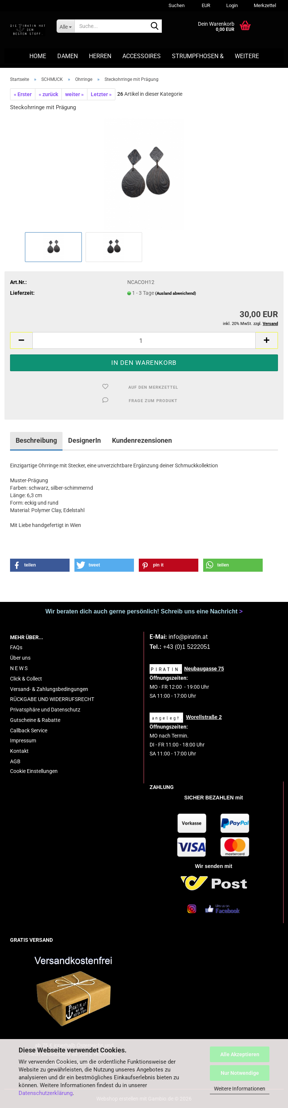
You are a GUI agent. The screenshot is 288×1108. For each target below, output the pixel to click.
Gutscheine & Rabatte (35, 720)
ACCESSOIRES (141, 56)
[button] (205, 5)
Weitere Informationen (239, 1089)
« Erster (23, 94)
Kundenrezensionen (142, 440)
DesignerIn (84, 440)
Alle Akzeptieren (239, 1054)
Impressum (23, 741)
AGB (15, 761)
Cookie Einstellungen (34, 771)
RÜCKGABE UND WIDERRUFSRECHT (52, 699)
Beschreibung (36, 440)
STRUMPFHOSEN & (198, 56)
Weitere (247, 56)
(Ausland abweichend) (175, 293)
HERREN (100, 56)
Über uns (20, 658)
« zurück (48, 94)
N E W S (19, 668)
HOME (37, 56)
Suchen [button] (177, 5)
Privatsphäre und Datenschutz (45, 710)
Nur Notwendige (240, 1073)
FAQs (16, 647)
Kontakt (19, 751)
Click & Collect (26, 679)
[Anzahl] (144, 340)
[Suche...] (65, 26)
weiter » (74, 94)
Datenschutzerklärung (46, 1093)
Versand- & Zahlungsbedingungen (49, 689)
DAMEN (67, 56)
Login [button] (231, 5)
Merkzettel (264, 5)
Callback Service (28, 730)
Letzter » (101, 94)
